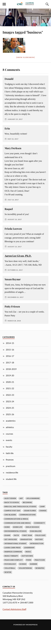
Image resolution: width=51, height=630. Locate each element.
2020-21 (10, 382)
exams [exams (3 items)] (7, 535)
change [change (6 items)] (42, 510)
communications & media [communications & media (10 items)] (16, 519)
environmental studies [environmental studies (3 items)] (15, 531)
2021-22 (10, 388)
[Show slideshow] (25, 57)
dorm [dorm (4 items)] (7, 527)
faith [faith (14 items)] (16, 535)
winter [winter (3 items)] (7, 572)
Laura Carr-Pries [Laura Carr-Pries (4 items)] (12, 547)
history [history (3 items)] (39, 539)
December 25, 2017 (16, 297)
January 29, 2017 (15, 119)
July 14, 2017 (13, 199)
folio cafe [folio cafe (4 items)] (40, 535)
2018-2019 (11, 369)
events (9, 440)
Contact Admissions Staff (14, 609)
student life (11, 479)
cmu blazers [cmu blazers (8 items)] (10, 515)
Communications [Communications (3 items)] (28, 515)
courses (9, 433)
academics (11, 420)
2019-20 (10, 375)
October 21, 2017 (15, 270)
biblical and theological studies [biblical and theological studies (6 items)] (20, 506)
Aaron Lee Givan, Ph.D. (18, 255)
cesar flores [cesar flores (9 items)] (30, 510)
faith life (9, 453)
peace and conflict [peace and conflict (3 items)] (13, 560)
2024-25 (10, 407)
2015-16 (10, 349)
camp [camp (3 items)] (42, 506)
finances (10, 459)
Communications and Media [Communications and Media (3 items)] (17, 523)
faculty (9, 446)
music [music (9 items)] (28, 551)
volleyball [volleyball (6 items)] (9, 568)
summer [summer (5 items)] (33, 564)
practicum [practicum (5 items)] (40, 560)
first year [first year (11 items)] (27, 535)
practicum (10, 466)
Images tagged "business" (23, 32)
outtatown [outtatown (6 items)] (27, 556)
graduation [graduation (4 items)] (26, 539)
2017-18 (10, 362)
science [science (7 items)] (22, 564)
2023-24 (10, 401)
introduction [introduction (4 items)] (36, 543)
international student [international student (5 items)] (15, 543)
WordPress (32, 625)
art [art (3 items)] (21, 498)
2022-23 (10, 395)
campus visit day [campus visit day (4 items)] (12, 510)
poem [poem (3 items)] (28, 560)
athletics (10, 427)
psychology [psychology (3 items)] (10, 564)
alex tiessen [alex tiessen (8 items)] (10, 498)
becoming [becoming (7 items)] (27, 502)
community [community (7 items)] (39, 523)
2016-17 (10, 356)
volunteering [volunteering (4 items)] (25, 568)
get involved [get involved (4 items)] (10, 539)
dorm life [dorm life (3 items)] (17, 527)
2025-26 (10, 414)
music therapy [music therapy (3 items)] (11, 556)
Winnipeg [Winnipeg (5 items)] (39, 568)
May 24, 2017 (13, 139)
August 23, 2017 (15, 219)
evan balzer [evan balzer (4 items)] (35, 531)
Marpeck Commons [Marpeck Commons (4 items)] (13, 551)
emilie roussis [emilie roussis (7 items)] (32, 527)
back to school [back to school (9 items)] (11, 502)
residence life (12, 472)
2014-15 (10, 343)
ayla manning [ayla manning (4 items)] (33, 498)
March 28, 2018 (14, 320)
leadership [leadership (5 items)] (29, 547)
